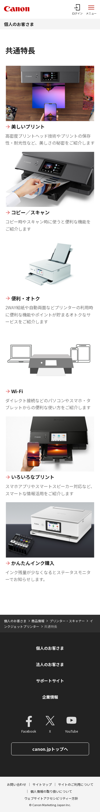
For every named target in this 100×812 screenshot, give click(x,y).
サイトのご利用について (75, 784)
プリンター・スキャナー (67, 620)
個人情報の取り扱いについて (51, 791)
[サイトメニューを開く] (91, 9)
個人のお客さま (19, 24)
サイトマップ (42, 784)
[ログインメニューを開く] (77, 9)
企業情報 (50, 697)
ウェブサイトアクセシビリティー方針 (51, 798)
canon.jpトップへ (50, 749)
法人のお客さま (50, 664)
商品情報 (37, 620)
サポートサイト (50, 680)
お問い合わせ (16, 784)
